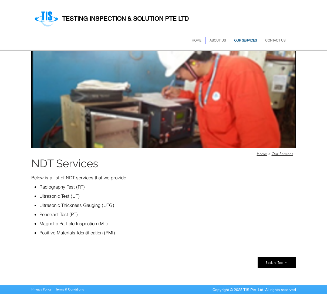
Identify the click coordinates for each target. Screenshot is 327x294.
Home (262, 153)
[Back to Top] (277, 262)
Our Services (282, 153)
